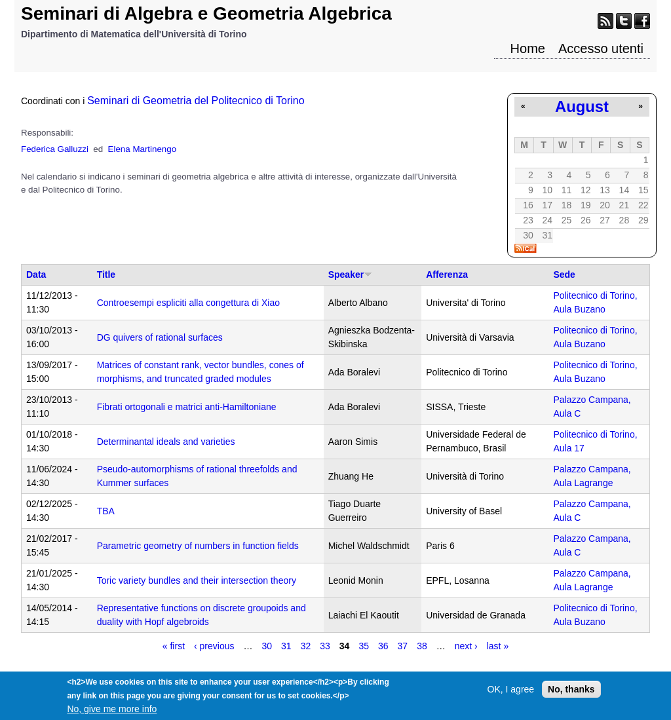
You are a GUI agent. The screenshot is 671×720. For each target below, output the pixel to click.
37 (403, 646)
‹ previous (214, 646)
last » (497, 646)
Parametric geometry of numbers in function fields (198, 545)
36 (383, 646)
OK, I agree (511, 693)
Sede (564, 274)
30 (267, 646)
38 (422, 646)
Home (527, 48)
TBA (106, 511)
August (582, 106)
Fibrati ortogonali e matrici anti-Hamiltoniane (187, 407)
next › (466, 646)
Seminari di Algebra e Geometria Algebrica (206, 13)
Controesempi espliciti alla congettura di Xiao (188, 302)
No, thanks (571, 693)
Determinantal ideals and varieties (166, 441)
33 (325, 646)
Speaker (350, 274)
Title (106, 274)
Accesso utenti (600, 48)
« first (174, 646)
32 (306, 646)
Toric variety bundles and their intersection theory (196, 580)
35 (363, 646)
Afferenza (447, 274)
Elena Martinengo (142, 149)
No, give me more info (112, 713)
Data (36, 274)
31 (286, 646)
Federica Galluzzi (54, 149)
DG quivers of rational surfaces (160, 337)
